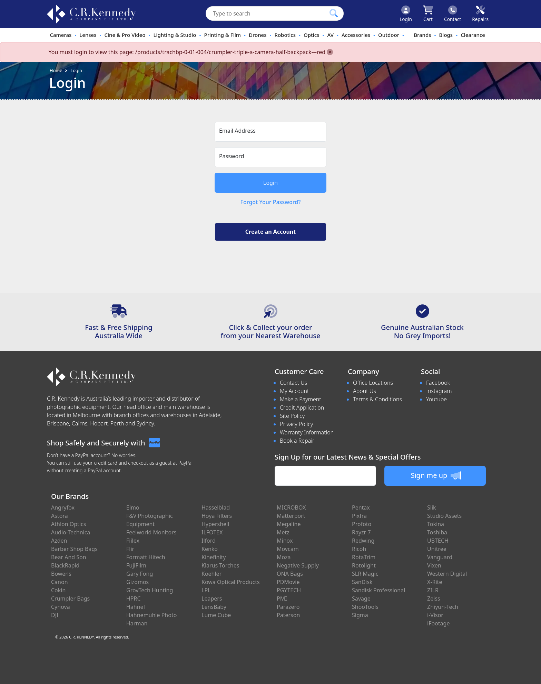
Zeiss (433, 598)
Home (56, 70)
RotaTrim (363, 557)
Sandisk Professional (378, 590)
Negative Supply (298, 565)
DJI (54, 615)
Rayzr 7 (361, 532)
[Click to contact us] (452, 14)
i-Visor (435, 615)
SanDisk (362, 582)
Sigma (360, 615)
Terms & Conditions (377, 399)
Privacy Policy (296, 424)
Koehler (211, 573)
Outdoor (388, 34)
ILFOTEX (212, 532)
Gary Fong (139, 573)
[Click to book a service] (480, 14)
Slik (431, 507)
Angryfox (63, 507)
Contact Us (293, 382)
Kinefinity (213, 557)
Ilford (208, 540)
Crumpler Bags (70, 598)
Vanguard (439, 557)
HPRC (133, 598)
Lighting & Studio (175, 34)
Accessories (356, 34)
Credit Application (302, 407)
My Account (294, 391)
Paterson (288, 615)
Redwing (363, 540)
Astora (59, 516)
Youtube (436, 399)
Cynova (60, 607)
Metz (283, 532)
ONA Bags (290, 573)
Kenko (209, 549)
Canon (59, 582)
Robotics (285, 34)
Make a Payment (300, 399)
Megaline (289, 524)
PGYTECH (289, 590)
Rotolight (364, 565)
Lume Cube (216, 615)
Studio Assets (444, 516)
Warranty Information (307, 432)
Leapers (211, 598)
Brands (422, 34)
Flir (130, 549)
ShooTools (365, 607)
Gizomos (137, 582)
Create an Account (270, 231)
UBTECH (438, 540)
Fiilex (132, 540)
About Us (364, 391)
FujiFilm (136, 565)
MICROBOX (291, 507)
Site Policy (292, 416)
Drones (257, 34)
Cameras (60, 34)
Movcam (288, 549)
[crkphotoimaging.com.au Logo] (91, 14)
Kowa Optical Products (230, 582)
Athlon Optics (68, 524)
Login (76, 70)
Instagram (439, 391)
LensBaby (213, 607)
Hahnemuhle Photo (151, 615)
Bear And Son (68, 557)
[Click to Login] (405, 14)
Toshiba (437, 532)
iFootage (438, 623)
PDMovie (288, 582)
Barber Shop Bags (74, 549)
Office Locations (373, 382)
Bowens (61, 573)
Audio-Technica (70, 532)
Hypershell (215, 524)
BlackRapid (65, 565)
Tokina (435, 524)
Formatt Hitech (145, 557)
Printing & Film (222, 34)
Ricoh (359, 549)
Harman (136, 623)
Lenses (87, 34)
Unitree (436, 549)
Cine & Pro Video (124, 34)
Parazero (288, 607)
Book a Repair (297, 440)
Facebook (438, 382)
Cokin (58, 590)
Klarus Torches (220, 565)
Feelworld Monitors (151, 532)
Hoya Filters (216, 516)
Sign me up (436, 475)
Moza (284, 557)
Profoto (361, 524)
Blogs (446, 34)
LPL (205, 590)
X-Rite (434, 582)
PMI (282, 598)
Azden (59, 540)
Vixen (434, 565)
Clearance (473, 34)
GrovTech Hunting (149, 590)
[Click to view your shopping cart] (428, 14)
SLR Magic (365, 573)
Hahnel (135, 607)
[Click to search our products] (333, 13)
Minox (285, 540)
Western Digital (447, 573)
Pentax (361, 507)
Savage (361, 598)
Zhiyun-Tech (442, 607)
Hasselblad (215, 507)
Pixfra (359, 516)
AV (330, 34)
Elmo (132, 507)
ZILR (433, 590)
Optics (311, 34)
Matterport (291, 516)
